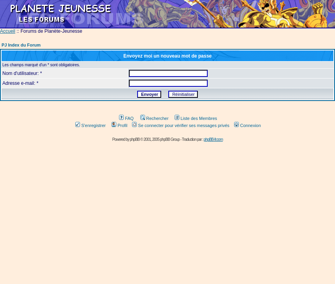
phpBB (135, 139)
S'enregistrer (90, 125)
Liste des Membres (196, 118)
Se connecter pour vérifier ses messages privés (180, 125)
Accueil (7, 31)
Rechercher (154, 118)
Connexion (247, 125)
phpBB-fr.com (213, 139)
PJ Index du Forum (21, 45)
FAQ (126, 118)
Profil (119, 125)
